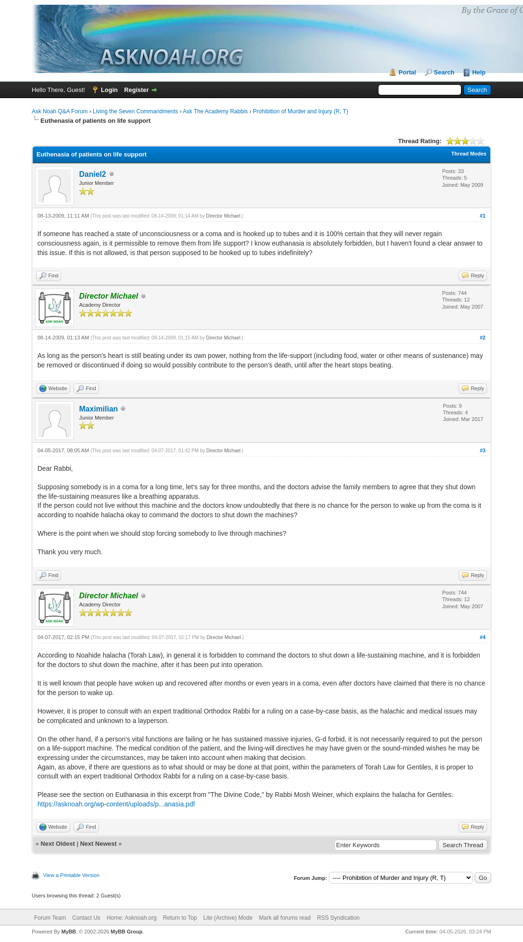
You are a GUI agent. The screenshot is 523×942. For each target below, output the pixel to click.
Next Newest (98, 843)
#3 (483, 450)
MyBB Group (126, 931)
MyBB (68, 931)
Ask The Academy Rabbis (215, 111)
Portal (407, 72)
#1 (483, 216)
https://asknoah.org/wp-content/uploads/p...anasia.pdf (116, 804)
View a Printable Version (71, 875)
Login (109, 89)
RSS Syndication (338, 918)
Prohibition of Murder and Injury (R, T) (300, 111)
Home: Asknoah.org (131, 918)
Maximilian (98, 409)
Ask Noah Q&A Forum (60, 111)
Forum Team (50, 918)
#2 (483, 337)
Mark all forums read (285, 918)
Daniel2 (92, 174)
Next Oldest (58, 843)
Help (479, 72)
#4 (483, 637)
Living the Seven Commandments (135, 111)
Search (444, 72)
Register (136, 89)
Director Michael (223, 216)
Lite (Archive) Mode (227, 918)
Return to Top (180, 918)
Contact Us (86, 918)
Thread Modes (469, 153)
